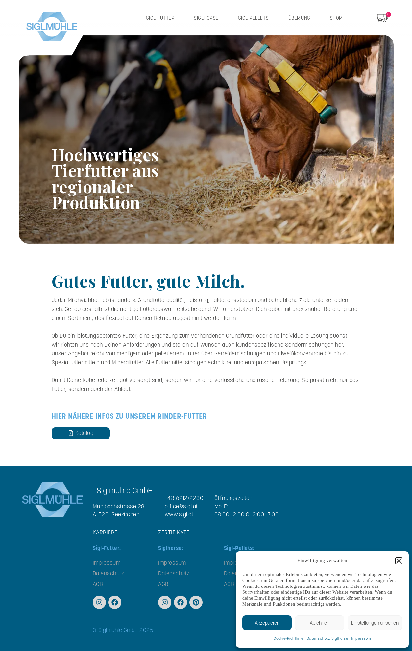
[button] (399, 561)
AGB (98, 583)
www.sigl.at (179, 514)
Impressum (361, 638)
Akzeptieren (267, 623)
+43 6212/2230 (184, 498)
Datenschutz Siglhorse (327, 638)
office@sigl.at (181, 506)
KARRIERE (105, 532)
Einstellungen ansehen (375, 623)
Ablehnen (319, 623)
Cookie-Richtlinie (288, 638)
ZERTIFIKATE (174, 532)
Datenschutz (108, 573)
